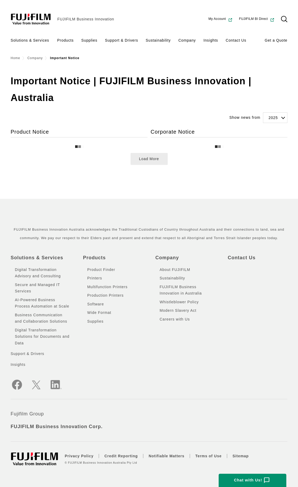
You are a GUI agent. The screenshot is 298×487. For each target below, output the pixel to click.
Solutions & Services (30, 40)
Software (95, 304)
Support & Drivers (121, 40)
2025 (273, 118)
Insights (211, 40)
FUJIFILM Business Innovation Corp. (57, 426)
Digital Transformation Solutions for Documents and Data (42, 336)
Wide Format (99, 312)
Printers (94, 278)
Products (65, 40)
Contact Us (236, 40)
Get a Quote (276, 40)
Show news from (244, 117)
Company (187, 40)
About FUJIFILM (175, 269)
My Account (220, 19)
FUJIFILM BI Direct (257, 19)
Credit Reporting (121, 456)
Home (15, 58)
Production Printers (105, 295)
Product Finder (101, 269)
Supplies (89, 40)
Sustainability (158, 40)
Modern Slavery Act (178, 310)
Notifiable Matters (166, 456)
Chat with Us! (252, 480)
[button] (284, 19)
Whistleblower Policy (179, 302)
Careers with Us (175, 319)
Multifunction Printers (107, 287)
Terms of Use (208, 456)
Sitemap (240, 456)
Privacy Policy (79, 456)
